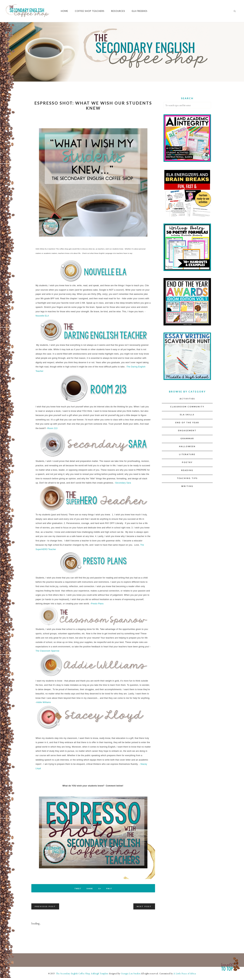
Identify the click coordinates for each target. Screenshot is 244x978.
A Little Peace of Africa (185, 973)
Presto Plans (97, 603)
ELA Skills (187, 414)
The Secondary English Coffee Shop (72, 973)
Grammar (187, 438)
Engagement (187, 430)
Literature (187, 454)
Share (89, 888)
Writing (187, 486)
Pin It (112, 888)
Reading (187, 470)
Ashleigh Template (99, 973)
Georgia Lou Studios (130, 973)
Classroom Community (187, 406)
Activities (187, 399)
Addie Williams (43, 702)
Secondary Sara (123, 483)
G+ (100, 888)
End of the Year (187, 422)
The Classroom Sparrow (47, 651)
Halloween (187, 446)
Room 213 (52, 428)
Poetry (187, 462)
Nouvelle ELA (42, 316)
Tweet (75, 888)
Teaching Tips (187, 478)
